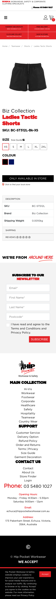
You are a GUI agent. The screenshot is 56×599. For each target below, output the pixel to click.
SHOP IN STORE (42, 36)
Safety (28, 409)
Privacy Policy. (27, 595)
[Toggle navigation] (5, 18)
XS (5, 146)
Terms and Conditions (25, 328)
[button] (45, 18)
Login (28, 480)
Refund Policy (28, 440)
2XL (43, 146)
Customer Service (28, 432)
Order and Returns (28, 444)
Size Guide (16, 140)
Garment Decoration (28, 457)
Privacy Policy (20, 332)
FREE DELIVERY (42, 28)
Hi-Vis (28, 389)
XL (36, 146)
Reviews (18, 237)
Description (13, 199)
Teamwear (28, 417)
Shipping (11, 230)
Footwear (28, 397)
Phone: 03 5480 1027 (43, 7)
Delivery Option (28, 436)
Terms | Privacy (28, 448)
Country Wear (28, 421)
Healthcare (28, 405)
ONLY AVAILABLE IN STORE (28, 178)
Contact (28, 468)
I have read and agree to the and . (30, 328)
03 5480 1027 (38, 486)
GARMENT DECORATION (14, 28)
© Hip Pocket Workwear (28, 556)
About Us (28, 472)
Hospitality (28, 413)
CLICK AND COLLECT (14, 36)
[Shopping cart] (51, 18)
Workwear (28, 393)
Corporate (28, 401)
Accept (45, 574)
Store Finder (28, 476)
